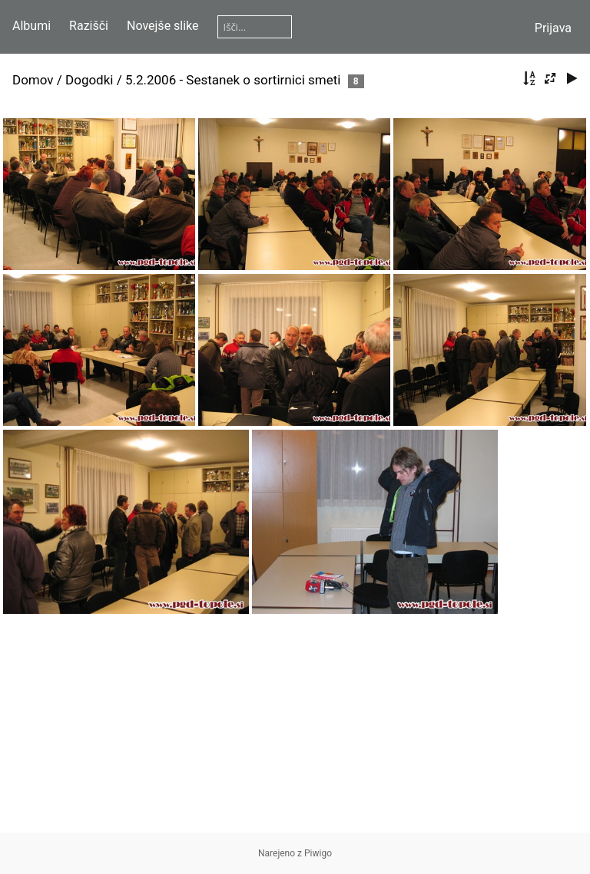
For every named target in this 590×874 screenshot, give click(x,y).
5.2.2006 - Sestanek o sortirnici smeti (233, 79)
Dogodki (89, 79)
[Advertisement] (295, 725)
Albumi (31, 25)
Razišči (88, 25)
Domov (33, 79)
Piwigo (318, 853)
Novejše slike (163, 25)
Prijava (553, 28)
